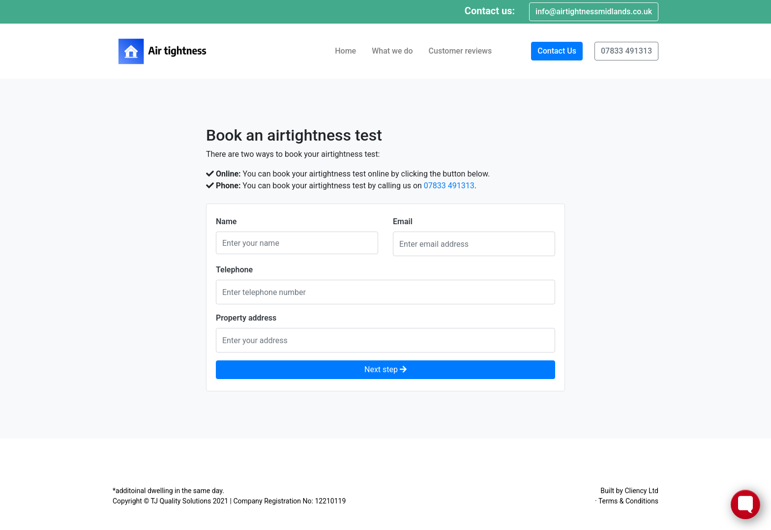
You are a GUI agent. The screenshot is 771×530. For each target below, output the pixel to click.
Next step (385, 369)
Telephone (234, 269)
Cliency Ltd (641, 491)
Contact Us (556, 51)
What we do (392, 51)
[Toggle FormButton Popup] (745, 504)
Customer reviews (460, 51)
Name (226, 221)
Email (403, 221)
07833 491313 (626, 51)
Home (345, 51)
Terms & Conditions (628, 501)
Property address (246, 318)
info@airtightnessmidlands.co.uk (593, 11)
